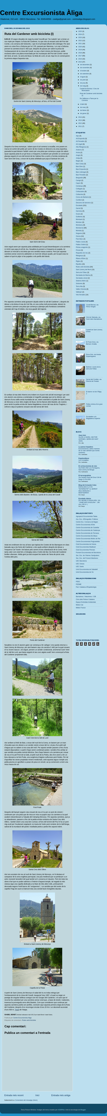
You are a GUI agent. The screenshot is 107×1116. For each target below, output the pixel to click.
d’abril (82, 104)
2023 (80, 37)
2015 (80, 62)
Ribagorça (79, 255)
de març (83, 107)
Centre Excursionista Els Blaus (86, 536)
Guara (78, 214)
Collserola (79, 194)
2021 (80, 43)
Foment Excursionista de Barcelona (88, 552)
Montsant (79, 219)
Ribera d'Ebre (80, 258)
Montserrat (79, 228)
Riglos (78, 261)
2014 (80, 117)
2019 (80, 50)
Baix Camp (80, 164)
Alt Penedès (80, 141)
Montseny (79, 225)
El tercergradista (85, 475)
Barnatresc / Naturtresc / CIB (86, 596)
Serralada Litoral (81, 278)
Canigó (78, 180)
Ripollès (78, 264)
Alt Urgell (79, 144)
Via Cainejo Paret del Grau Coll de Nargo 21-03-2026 (90, 478)
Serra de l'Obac (81, 272)
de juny (83, 83)
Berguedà (79, 178)
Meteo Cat (79, 605)
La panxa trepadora (86, 447)
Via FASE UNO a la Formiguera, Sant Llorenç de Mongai (89, 469)
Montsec (79, 222)
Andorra (78, 150)
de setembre (84, 74)
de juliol (83, 80)
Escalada (79, 205)
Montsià (78, 230)
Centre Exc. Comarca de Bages (87, 522)
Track (17, 1010)
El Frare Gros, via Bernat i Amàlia (92, 343)
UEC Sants (80, 566)
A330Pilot (61, 1110)
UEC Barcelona (81, 561)
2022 (80, 40)
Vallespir (79, 292)
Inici (37, 1095)
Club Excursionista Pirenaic (85, 550)
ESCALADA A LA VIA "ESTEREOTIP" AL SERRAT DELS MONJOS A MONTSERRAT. (88, 490)
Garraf (78, 208)
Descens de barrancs (83, 203)
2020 (80, 47)
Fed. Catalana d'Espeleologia (86, 587)
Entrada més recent (14, 1095)
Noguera (79, 233)
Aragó (78, 155)
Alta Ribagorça (81, 147)
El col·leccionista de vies (88, 466)
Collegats (79, 189)
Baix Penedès (81, 175)
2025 (80, 31)
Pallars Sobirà (81, 244)
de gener (83, 113)
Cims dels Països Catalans (85, 599)
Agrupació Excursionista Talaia (86, 516)
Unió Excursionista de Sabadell (87, 569)
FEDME (78, 584)
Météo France (81, 608)
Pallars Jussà (80, 242)
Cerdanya (79, 186)
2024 (80, 34)
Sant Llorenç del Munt (83, 269)
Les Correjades (84, 460)
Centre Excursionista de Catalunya (88, 530)
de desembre (85, 64)
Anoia (78, 152)
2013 (80, 120)
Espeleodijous (84, 458)
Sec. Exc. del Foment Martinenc (87, 558)
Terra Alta (79, 286)
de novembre (85, 67)
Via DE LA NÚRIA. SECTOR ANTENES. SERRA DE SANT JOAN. (88, 439)
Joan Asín (82, 435)
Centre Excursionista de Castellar (87, 527)
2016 (80, 59)
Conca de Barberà (82, 197)
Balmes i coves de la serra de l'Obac (93, 368)
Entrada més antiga (60, 1095)
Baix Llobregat (81, 172)
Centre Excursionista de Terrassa (87, 533)
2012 (80, 123)
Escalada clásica (85, 498)
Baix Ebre (79, 166)
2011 (80, 126)
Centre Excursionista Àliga (41, 12)
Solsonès (79, 283)
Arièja (78, 158)
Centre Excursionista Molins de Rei (88, 539)
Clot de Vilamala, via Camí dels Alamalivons (94, 318)
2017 (80, 56)
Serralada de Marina (83, 275)
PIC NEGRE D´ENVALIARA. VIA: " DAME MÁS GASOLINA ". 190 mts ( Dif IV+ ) (90, 502)
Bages (78, 161)
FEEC (78, 581)
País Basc (79, 239)
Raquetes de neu (82, 253)
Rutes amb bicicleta (29, 1020)
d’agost (83, 77)
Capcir (78, 183)
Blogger (83, 1110)
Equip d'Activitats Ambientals (86, 602)
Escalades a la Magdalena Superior (93, 417)
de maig (83, 86)
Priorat (78, 250)
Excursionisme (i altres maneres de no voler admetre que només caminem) (89, 450)
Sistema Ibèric (81, 281)
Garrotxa (79, 211)
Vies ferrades (80, 295)
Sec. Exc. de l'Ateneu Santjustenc (87, 555)
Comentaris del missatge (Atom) (26, 1100)
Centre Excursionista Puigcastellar (88, 541)
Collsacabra (80, 191)
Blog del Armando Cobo (87, 485)
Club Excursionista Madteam (86, 547)
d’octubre (83, 71)
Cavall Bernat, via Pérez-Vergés (92, 306)
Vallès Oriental (81, 289)
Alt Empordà (80, 138)
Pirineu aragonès (82, 247)
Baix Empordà (81, 169)
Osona (78, 236)
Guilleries (79, 217)
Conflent (79, 200)
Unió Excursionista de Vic (85, 572)
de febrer (83, 110)
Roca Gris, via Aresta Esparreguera (93, 355)
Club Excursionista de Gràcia (86, 544)
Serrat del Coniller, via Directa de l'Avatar (93, 380)
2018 (80, 53)
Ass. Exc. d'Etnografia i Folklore (87, 519)
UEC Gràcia (80, 564)
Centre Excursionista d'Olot (85, 525)
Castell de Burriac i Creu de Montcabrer (89, 89)
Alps (77, 136)
